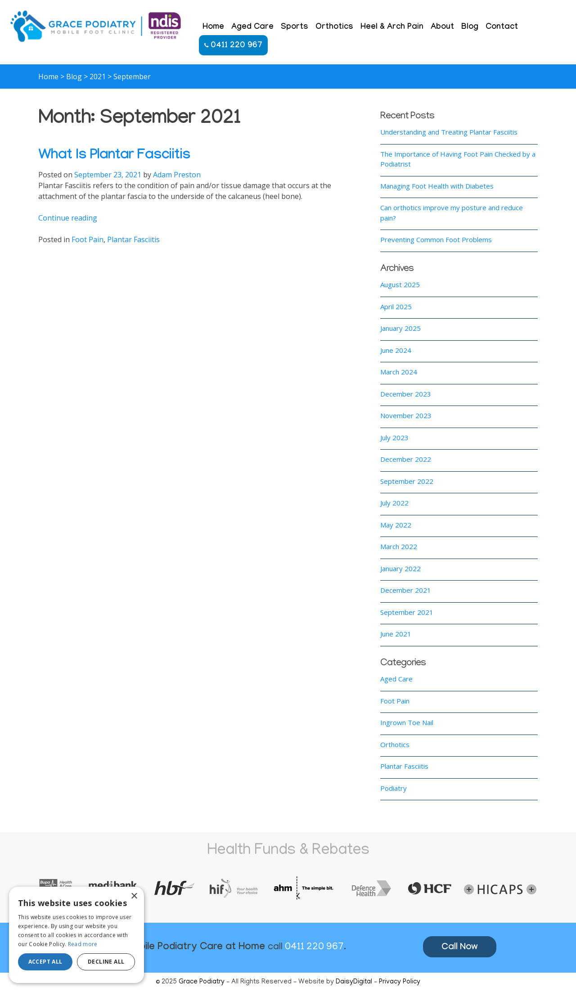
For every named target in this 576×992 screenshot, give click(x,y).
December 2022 (405, 459)
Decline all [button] (106, 961)
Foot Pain (88, 239)
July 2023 (394, 437)
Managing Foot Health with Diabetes (437, 185)
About (442, 27)
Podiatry (393, 788)
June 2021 (395, 633)
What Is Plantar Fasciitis (114, 156)
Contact (502, 27)
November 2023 (406, 415)
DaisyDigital (354, 982)
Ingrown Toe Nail (406, 722)
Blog (469, 27)
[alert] (76, 935)
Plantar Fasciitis (133, 239)
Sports (294, 27)
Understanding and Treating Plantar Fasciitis (449, 131)
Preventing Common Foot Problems (436, 239)
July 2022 (394, 502)
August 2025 (400, 284)
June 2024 (395, 350)
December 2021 (405, 590)
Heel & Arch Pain (391, 27)
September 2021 (406, 612)
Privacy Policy (399, 982)
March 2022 (398, 546)
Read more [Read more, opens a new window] (83, 944)
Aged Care (252, 27)
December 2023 (405, 393)
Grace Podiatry (202, 982)
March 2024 (398, 371)
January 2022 (400, 568)
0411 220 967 (233, 46)
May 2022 (395, 524)
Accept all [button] (45, 961)
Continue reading (67, 218)
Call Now (459, 947)
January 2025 (400, 328)
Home (213, 27)
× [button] (133, 896)
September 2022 (406, 481)
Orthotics (334, 27)
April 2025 (396, 306)
